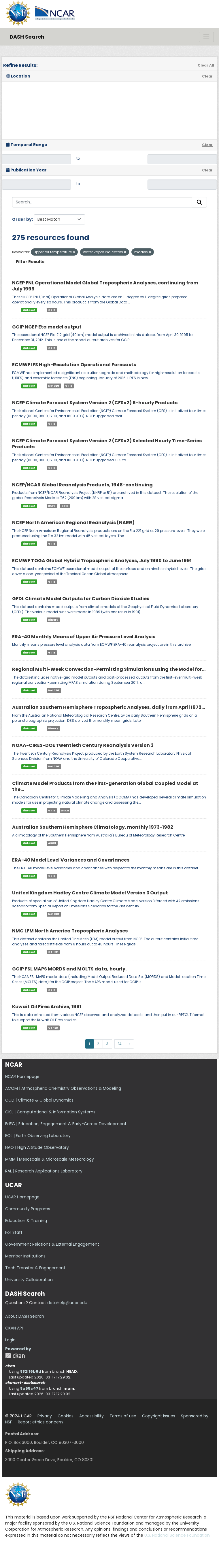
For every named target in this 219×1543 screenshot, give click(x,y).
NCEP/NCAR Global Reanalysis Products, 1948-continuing (82, 484)
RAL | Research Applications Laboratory (43, 1171)
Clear (207, 76)
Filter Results (30, 262)
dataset (29, 310)
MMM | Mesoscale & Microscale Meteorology (49, 1159)
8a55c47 (29, 1388)
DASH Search (27, 36)
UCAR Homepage (22, 1197)
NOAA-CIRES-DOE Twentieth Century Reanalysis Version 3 (83, 745)
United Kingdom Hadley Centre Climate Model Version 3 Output (90, 892)
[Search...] (102, 202)
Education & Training (26, 1220)
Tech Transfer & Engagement (35, 1268)
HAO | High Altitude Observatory (37, 1147)
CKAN (15, 1356)
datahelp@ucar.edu (67, 1303)
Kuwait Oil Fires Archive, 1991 (46, 1006)
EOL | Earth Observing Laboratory (38, 1135)
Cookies (65, 1416)
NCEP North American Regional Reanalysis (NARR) (73, 522)
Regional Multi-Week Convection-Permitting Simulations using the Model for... (108, 669)
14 (120, 1043)
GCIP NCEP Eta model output (47, 327)
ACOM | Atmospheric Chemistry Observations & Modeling (63, 1088)
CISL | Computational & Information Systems (50, 1112)
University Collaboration (29, 1280)
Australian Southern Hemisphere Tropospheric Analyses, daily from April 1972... (108, 707)
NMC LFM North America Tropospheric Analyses (70, 931)
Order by (22, 219)
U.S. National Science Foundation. (177, 1535)
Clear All (206, 65)
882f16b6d (30, 1371)
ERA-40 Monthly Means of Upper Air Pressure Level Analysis (83, 636)
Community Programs (27, 1209)
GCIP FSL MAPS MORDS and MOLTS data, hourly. (69, 969)
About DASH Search (24, 1316)
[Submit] (199, 202)
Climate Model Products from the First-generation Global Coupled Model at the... (105, 786)
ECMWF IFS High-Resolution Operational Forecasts (74, 364)
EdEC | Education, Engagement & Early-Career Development (66, 1124)
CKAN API (14, 1328)
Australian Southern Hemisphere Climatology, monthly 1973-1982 (92, 827)
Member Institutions (25, 1256)
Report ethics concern (40, 1422)
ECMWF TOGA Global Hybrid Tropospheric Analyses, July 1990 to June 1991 (102, 560)
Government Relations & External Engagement (52, 1244)
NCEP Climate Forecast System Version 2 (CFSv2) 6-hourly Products (95, 402)
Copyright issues (158, 1416)
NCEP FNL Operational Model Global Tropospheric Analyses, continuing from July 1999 (105, 285)
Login (10, 1340)
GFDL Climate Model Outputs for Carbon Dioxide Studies (80, 598)
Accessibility (91, 1416)
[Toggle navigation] (206, 37)
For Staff (13, 1232)
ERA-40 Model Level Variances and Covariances (70, 860)
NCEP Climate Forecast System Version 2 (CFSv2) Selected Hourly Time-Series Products (107, 443)
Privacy (44, 1416)
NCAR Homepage (22, 1076)
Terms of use (123, 1416)
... (113, 1041)
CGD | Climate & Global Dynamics (39, 1100)
